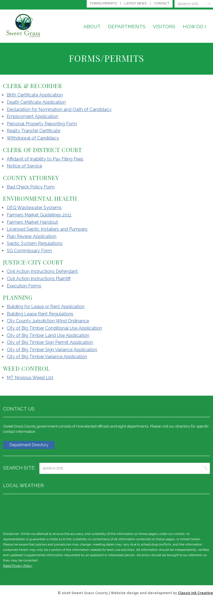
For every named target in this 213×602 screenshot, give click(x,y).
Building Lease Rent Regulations (40, 314)
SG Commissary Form (29, 250)
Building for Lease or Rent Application (45, 306)
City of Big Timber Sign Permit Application (50, 342)
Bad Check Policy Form (31, 187)
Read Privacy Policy (17, 566)
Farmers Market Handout (32, 222)
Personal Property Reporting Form (42, 123)
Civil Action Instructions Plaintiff (39, 278)
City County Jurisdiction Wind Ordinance (48, 321)
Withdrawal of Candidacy (33, 138)
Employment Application (32, 116)
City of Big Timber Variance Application (47, 356)
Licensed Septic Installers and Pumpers (47, 229)
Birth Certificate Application (35, 95)
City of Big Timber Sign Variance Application (52, 349)
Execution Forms (24, 286)
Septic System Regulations (34, 243)
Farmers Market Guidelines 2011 (39, 215)
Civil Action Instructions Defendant (42, 271)
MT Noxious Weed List (30, 377)
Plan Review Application (31, 236)
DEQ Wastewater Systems (34, 207)
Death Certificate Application (36, 102)
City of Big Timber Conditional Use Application (54, 328)
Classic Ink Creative (195, 594)
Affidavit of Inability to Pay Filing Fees (45, 159)
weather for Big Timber (207, 512)
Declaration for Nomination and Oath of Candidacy (59, 109)
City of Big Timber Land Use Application (48, 335)
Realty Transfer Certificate (33, 130)
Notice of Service (24, 166)
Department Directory (31, 445)
